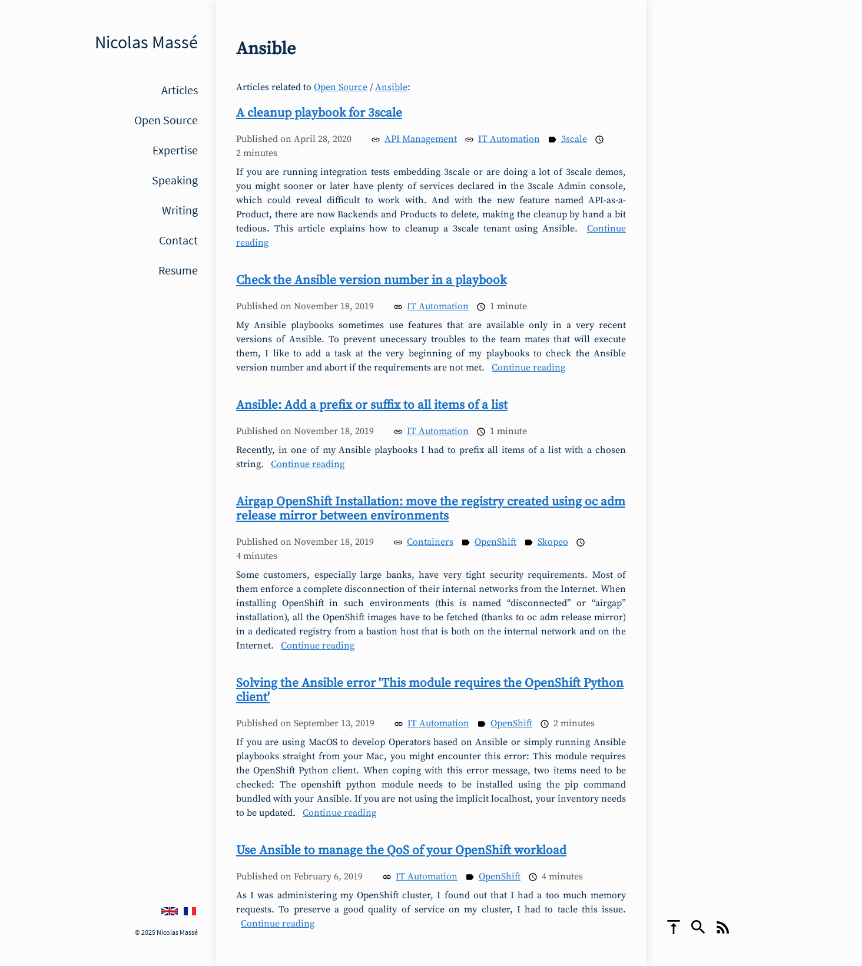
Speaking (175, 180)
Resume (178, 270)
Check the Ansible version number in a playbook (371, 280)
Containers (430, 542)
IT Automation (509, 139)
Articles (179, 89)
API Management (420, 139)
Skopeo (553, 542)
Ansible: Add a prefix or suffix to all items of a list (372, 405)
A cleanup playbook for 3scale (319, 113)
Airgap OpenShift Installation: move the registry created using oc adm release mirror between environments (430, 509)
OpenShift (495, 542)
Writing (180, 210)
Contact (178, 240)
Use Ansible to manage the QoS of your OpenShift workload (401, 850)
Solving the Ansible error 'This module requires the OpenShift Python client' (430, 690)
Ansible (391, 87)
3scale (574, 139)
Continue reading (528, 367)
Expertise (175, 150)
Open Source (166, 120)
